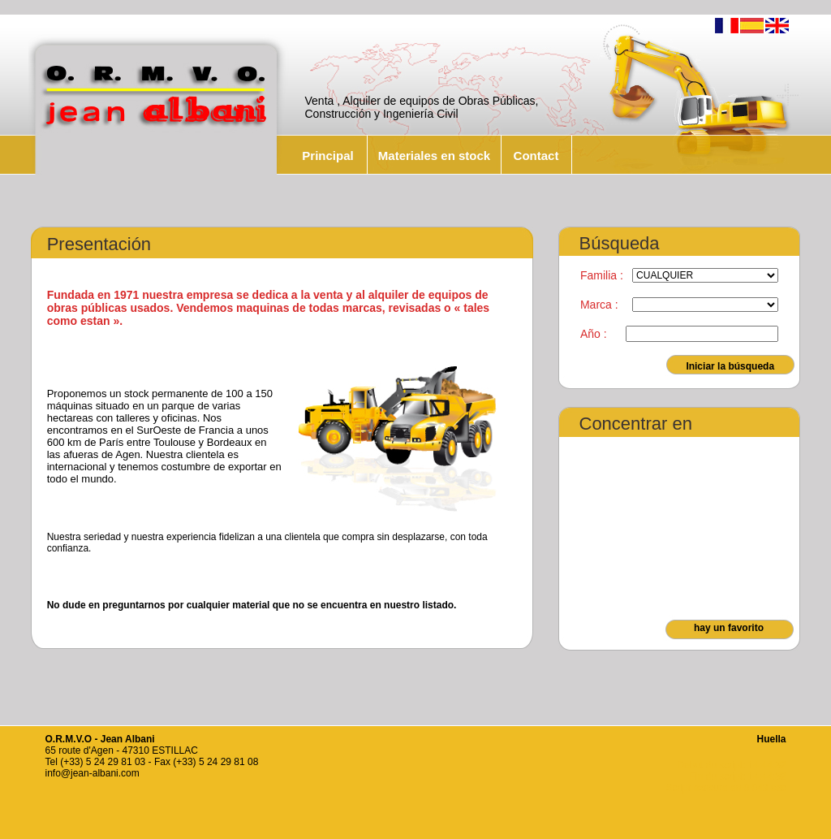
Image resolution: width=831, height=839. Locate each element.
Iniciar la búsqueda (730, 366)
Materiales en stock (434, 155)
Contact (536, 155)
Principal (327, 155)
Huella (771, 739)
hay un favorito (729, 628)
